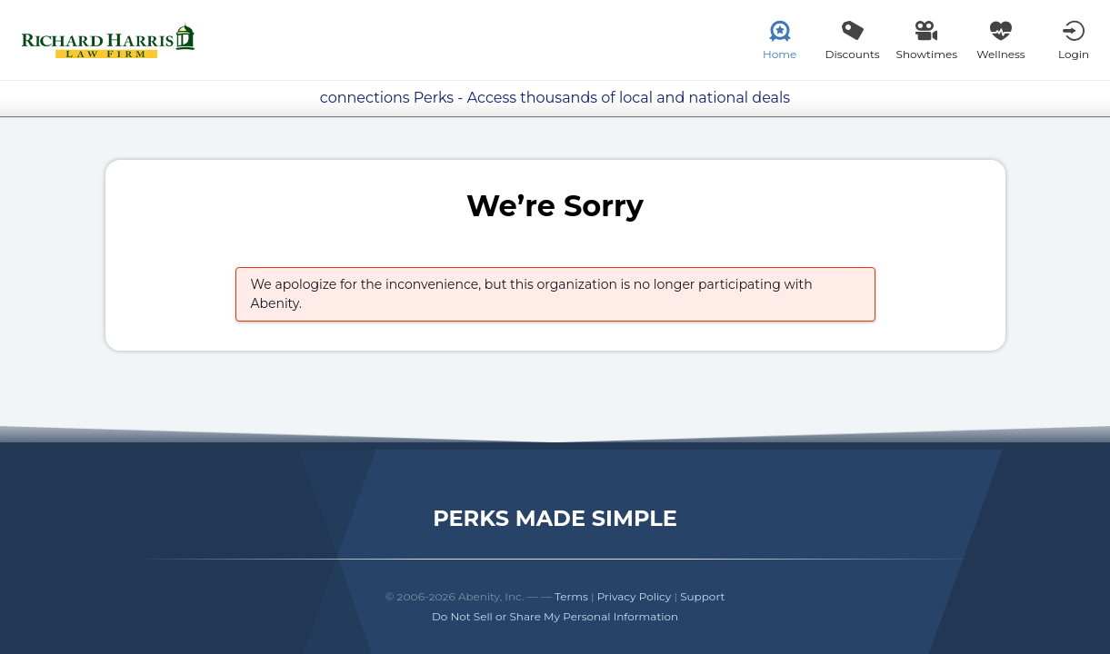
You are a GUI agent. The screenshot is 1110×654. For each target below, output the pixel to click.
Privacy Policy (634, 596)
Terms (571, 596)
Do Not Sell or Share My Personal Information (555, 616)
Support (702, 596)
